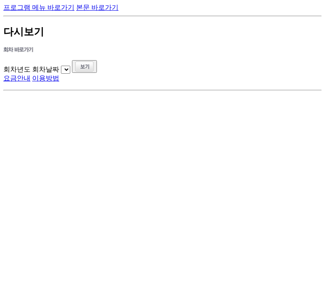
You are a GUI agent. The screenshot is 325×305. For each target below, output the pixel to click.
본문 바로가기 (97, 7)
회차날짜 (45, 69)
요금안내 (16, 78)
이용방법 (45, 78)
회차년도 (16, 69)
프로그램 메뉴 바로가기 (38, 7)
